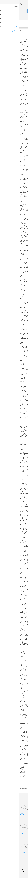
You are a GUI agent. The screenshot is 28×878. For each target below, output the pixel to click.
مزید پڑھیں (3, 813)
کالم (14, 11)
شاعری (9, 11)
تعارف (18, 11)
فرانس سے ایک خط (22, 838)
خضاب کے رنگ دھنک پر (20, 818)
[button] (2, 31)
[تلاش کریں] (2, 4)
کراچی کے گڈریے (22, 799)
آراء (16, 15)
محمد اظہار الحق (14, 6)
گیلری (12, 15)
